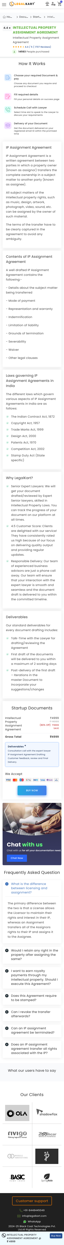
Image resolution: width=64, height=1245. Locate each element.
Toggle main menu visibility (4, 3)
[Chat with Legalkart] (32, 1221)
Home (11, 17)
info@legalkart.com (34, 1216)
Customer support (32, 1201)
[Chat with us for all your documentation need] (32, 820)
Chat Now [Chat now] (17, 858)
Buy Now (32, 790)
